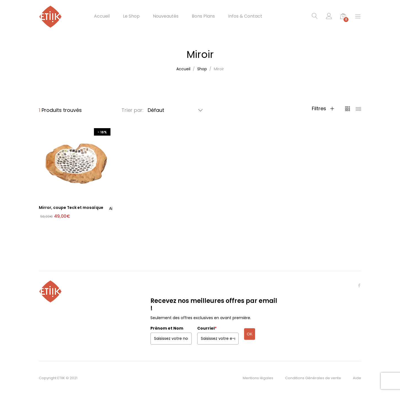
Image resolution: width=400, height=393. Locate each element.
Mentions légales (258, 378)
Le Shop (131, 16)
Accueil (102, 16)
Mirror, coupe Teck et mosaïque (71, 207)
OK (249, 334)
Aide (357, 378)
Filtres (323, 108)
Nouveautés (166, 16)
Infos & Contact (245, 16)
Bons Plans (203, 16)
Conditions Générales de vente (313, 378)
